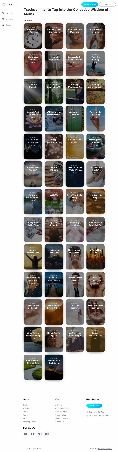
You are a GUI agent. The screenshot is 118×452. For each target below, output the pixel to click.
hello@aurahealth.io (105, 449)
